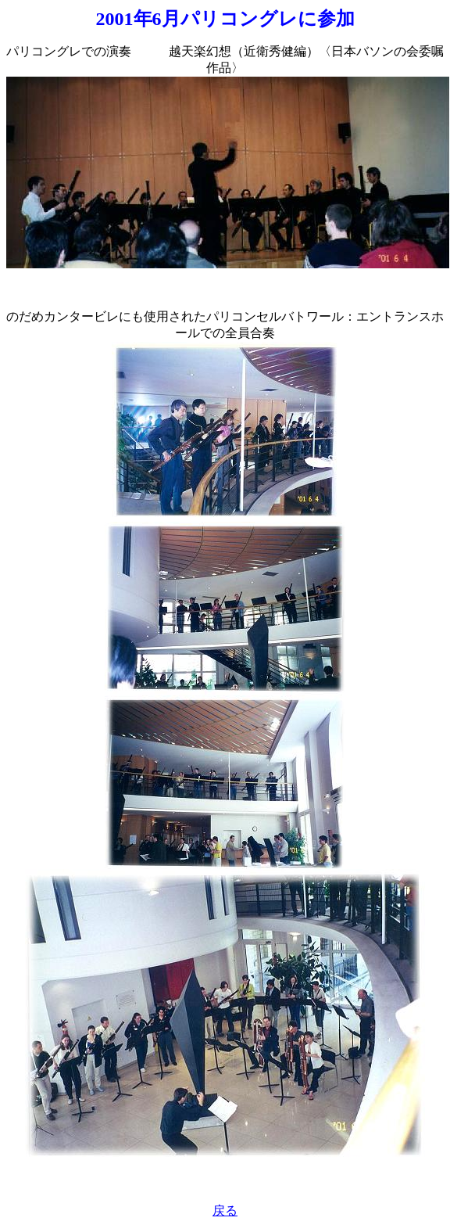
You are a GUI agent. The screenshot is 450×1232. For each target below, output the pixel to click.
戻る (225, 1210)
